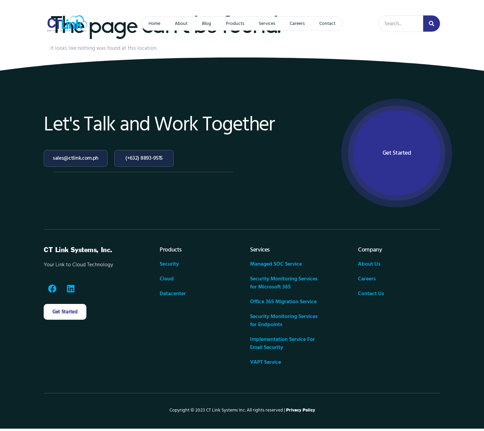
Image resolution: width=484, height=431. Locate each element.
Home (148, 23)
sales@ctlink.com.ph (75, 158)
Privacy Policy (300, 412)
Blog (204, 23)
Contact (334, 23)
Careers (302, 23)
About (176, 23)
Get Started (396, 154)
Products (235, 23)
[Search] (431, 23)
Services (269, 23)
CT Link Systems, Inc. (78, 252)
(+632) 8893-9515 (144, 158)
